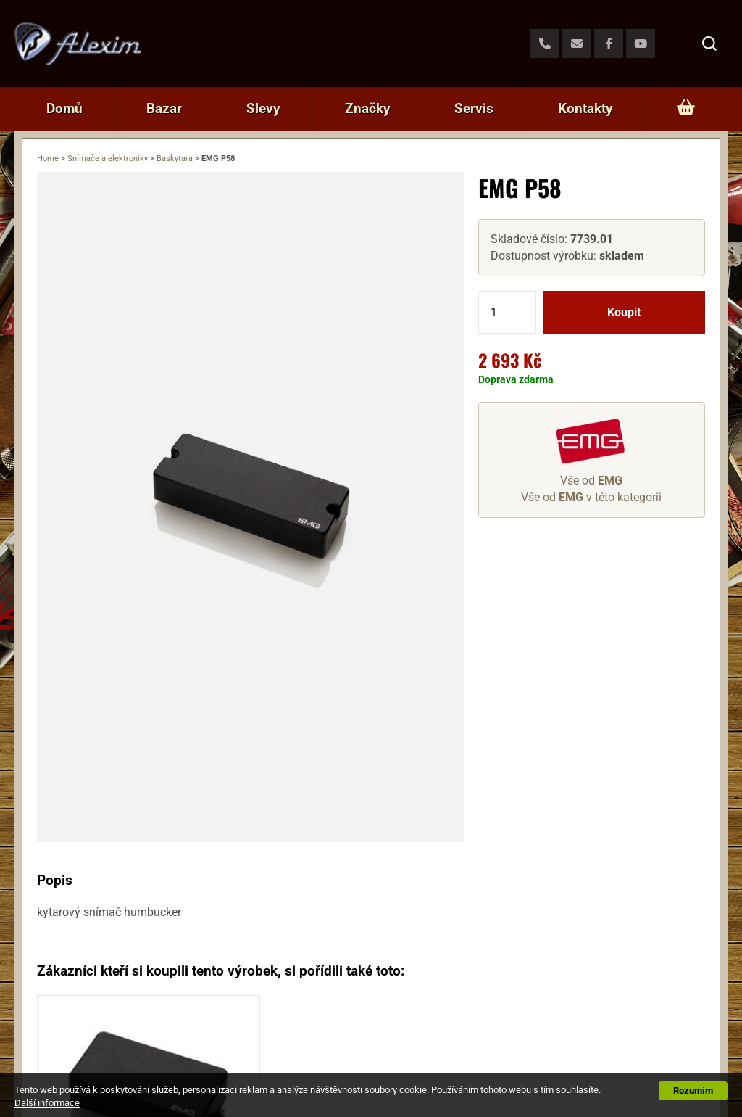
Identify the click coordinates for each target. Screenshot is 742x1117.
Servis (473, 108)
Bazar (164, 108)
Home (48, 158)
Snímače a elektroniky (107, 158)
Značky (368, 108)
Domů (64, 108)
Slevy (263, 108)
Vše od (591, 480)
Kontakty (585, 108)
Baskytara (175, 158)
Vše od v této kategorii (591, 497)
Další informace (47, 1102)
